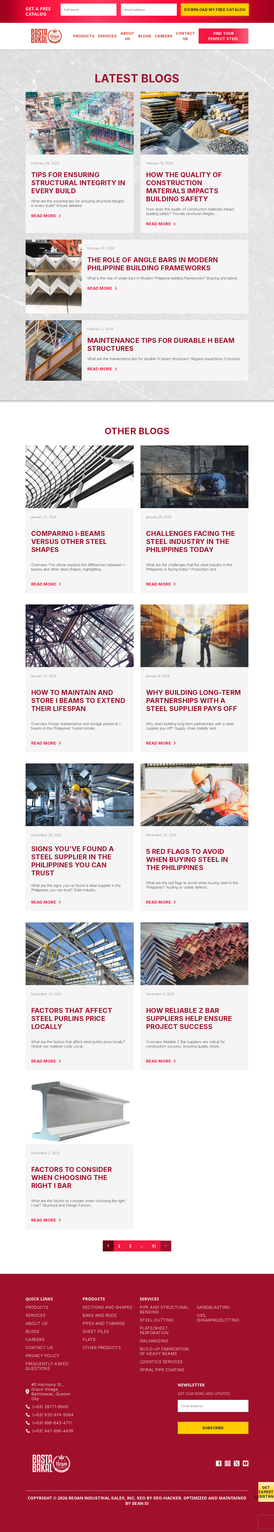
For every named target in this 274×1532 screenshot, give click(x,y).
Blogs (144, 36)
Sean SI (140, 1503)
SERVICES (107, 36)
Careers (164, 36)
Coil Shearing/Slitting (218, 1317)
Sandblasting (213, 1307)
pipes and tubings (104, 1323)
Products (37, 1307)
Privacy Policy (42, 1355)
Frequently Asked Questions (47, 1366)
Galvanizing (154, 1341)
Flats (89, 1339)
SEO (141, 1498)
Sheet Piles (96, 1331)
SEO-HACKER (167, 1498)
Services (36, 1315)
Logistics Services (161, 1361)
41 (154, 1246)
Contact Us (185, 36)
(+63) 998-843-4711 (52, 1422)
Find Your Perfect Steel (223, 36)
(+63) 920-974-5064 (53, 1414)
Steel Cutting (156, 1320)
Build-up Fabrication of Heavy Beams (164, 1351)
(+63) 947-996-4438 (52, 1431)
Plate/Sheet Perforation (154, 1330)
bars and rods (100, 1315)
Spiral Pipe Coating (162, 1369)
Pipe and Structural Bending (164, 1309)
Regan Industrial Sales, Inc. (102, 1498)
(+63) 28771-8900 (50, 1406)
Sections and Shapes (107, 1307)
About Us (127, 36)
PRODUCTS (83, 36)
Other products (102, 1347)
